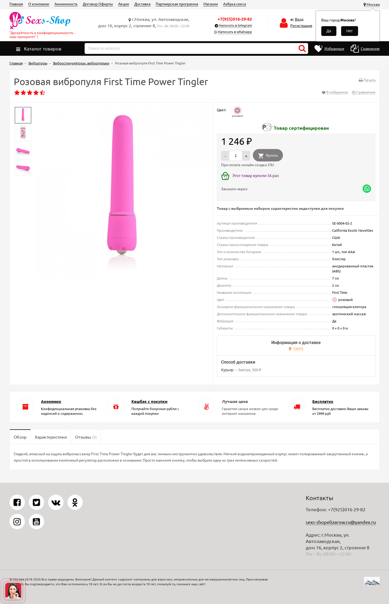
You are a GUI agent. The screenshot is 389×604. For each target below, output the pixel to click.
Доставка (142, 3)
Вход (299, 19)
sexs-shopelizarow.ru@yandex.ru (341, 522)
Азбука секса (234, 3)
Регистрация (301, 25)
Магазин (210, 3)
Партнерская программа (177, 3)
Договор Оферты (98, 3)
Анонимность (65, 3)
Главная (16, 3)
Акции (123, 3)
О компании (38, 3)
